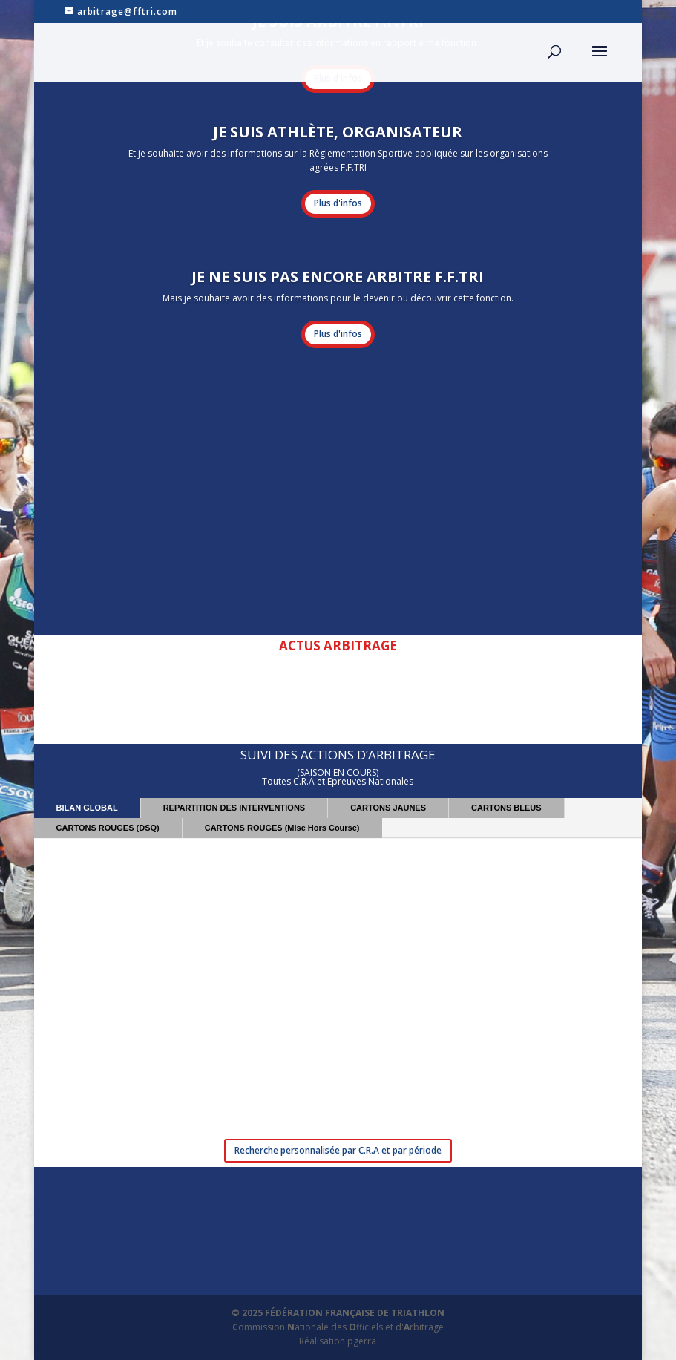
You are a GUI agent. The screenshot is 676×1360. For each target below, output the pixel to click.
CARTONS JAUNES (388, 807)
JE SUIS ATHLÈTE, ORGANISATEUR (337, 132)
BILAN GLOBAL (87, 807)
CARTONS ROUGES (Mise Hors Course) (282, 827)
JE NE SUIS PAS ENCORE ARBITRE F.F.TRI (337, 277)
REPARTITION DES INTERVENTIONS (234, 807)
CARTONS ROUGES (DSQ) (108, 827)
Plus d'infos (338, 203)
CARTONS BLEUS (506, 807)
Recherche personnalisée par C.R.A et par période (338, 1150)
